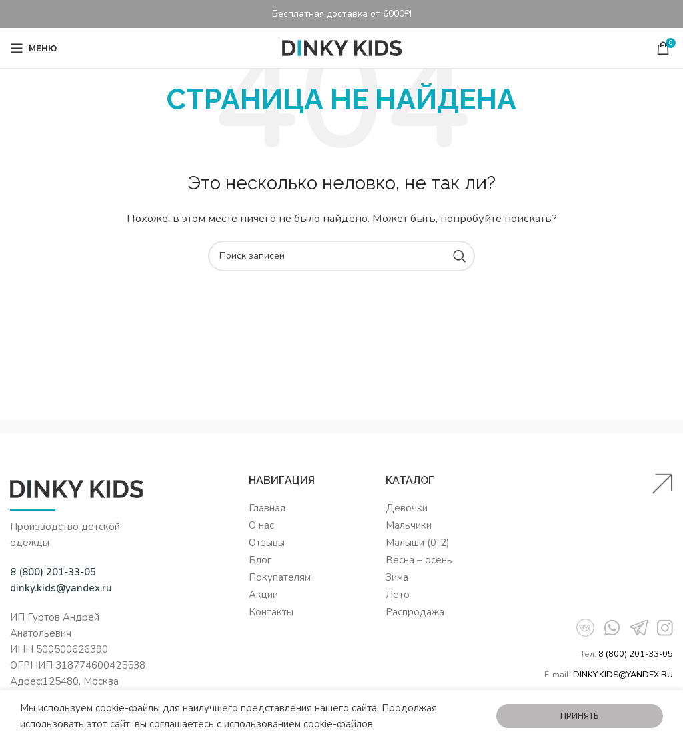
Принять (579, 716)
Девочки (407, 508)
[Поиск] (341, 256)
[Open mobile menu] (33, 48)
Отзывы (267, 542)
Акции (263, 594)
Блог (260, 560)
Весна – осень (419, 560)
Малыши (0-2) (418, 542)
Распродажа (415, 612)
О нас (261, 525)
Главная (267, 508)
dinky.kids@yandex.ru (61, 588)
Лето (398, 594)
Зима (397, 577)
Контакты (271, 612)
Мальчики (409, 525)
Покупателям (280, 577)
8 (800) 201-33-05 (635, 654)
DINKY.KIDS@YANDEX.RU (623, 675)
